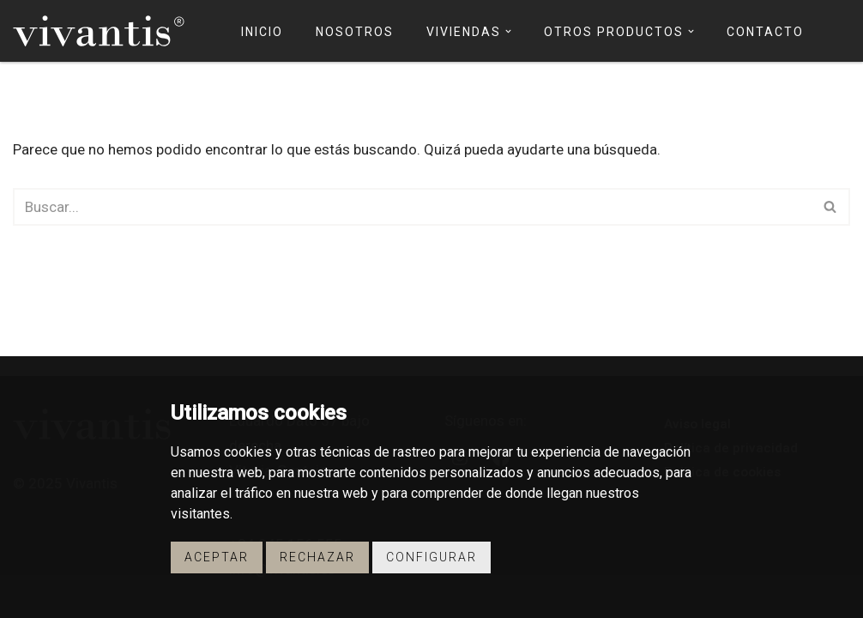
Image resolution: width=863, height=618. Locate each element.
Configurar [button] (431, 557)
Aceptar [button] (216, 557)
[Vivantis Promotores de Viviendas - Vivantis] (98, 30)
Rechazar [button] (317, 557)
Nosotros (355, 32)
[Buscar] (412, 207)
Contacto (765, 32)
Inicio (262, 32)
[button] (508, 31)
